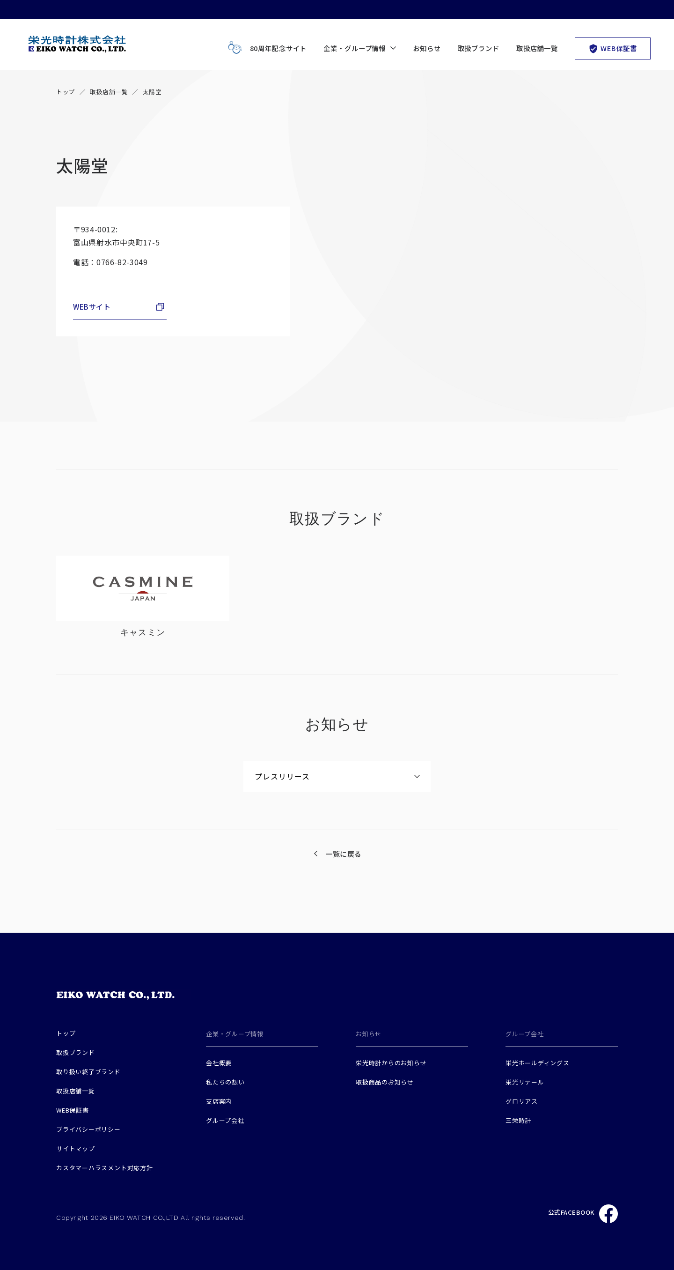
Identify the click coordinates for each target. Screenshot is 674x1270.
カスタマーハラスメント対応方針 (104, 1167)
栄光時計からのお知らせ (391, 1062)
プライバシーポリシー (88, 1129)
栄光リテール (525, 1081)
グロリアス (522, 1101)
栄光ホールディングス (538, 1062)
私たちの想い (225, 1081)
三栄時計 (518, 1120)
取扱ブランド (478, 48)
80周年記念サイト (265, 48)
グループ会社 (225, 1120)
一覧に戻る (343, 854)
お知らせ (426, 48)
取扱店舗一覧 (537, 48)
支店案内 (219, 1101)
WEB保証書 (612, 48)
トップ (65, 91)
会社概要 (219, 1062)
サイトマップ (75, 1148)
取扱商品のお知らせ (385, 1081)
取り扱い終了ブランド (88, 1071)
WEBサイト (92, 307)
